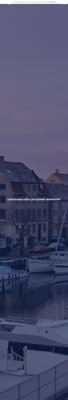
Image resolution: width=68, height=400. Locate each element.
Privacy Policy (51, 2)
